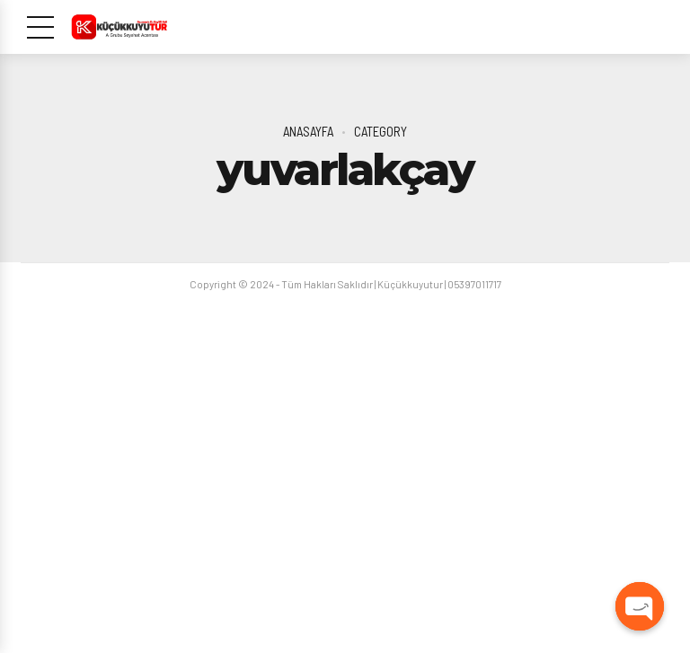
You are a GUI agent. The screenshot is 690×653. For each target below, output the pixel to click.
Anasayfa (308, 131)
